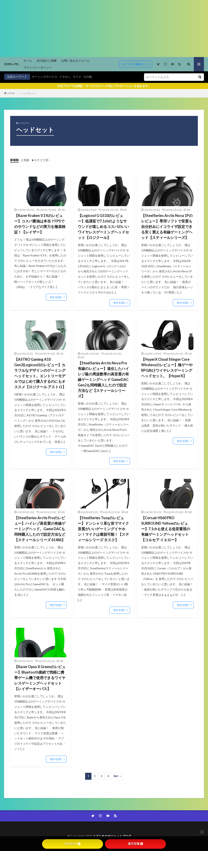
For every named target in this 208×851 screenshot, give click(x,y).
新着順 (14, 160)
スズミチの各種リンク (135, 64)
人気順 (25, 160)
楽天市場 (135, 844)
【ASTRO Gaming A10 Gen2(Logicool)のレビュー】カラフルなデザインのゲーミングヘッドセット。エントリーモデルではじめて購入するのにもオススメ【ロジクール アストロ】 (40, 373)
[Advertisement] (104, 28)
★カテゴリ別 (39, 160)
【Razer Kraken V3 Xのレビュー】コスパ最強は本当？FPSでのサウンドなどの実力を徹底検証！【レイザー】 (39, 223)
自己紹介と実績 (46, 60)
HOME (11, 93)
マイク (77, 76)
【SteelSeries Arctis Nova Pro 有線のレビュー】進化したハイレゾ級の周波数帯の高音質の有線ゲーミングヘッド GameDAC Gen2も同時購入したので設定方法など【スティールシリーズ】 (103, 379)
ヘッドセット (28, 93)
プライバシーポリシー (37, 67)
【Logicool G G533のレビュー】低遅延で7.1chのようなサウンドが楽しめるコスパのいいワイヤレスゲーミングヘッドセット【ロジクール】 (103, 226)
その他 (87, 76)
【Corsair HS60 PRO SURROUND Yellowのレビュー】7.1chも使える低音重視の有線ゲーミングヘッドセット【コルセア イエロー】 (165, 529)
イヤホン (65, 76)
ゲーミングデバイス (44, 76)
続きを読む (56, 297)
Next (116, 776)
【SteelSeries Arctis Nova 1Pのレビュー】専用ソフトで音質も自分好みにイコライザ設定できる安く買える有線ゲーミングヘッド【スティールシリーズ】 (167, 226)
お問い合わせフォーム (75, 60)
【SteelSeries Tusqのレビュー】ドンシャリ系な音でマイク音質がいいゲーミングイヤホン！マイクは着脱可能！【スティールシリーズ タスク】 (103, 529)
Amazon (72, 844)
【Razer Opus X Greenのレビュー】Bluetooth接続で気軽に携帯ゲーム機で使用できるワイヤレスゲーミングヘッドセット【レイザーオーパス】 (39, 677)
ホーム (27, 60)
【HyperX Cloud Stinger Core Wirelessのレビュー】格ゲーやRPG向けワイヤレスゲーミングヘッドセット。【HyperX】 (167, 367)
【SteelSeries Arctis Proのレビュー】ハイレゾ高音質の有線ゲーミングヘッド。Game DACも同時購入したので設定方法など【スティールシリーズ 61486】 (39, 529)
